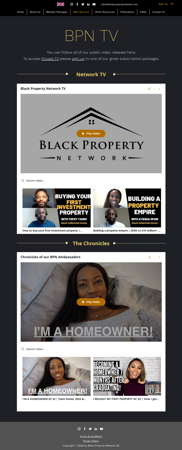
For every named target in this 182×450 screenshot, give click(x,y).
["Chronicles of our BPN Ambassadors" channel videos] (91, 381)
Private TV (50, 58)
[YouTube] (94, 4)
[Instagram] (72, 4)
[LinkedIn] (88, 4)
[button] (105, 12)
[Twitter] (83, 4)
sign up (78, 58)
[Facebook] (77, 4)
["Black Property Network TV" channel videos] (91, 213)
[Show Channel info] (158, 89)
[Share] (149, 89)
